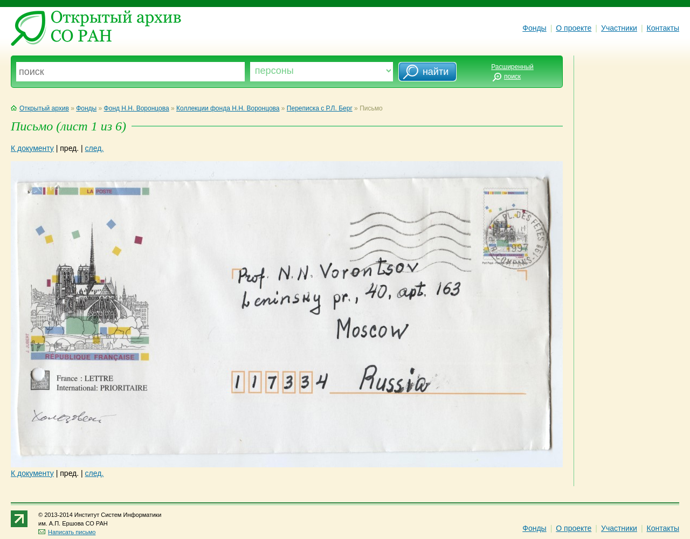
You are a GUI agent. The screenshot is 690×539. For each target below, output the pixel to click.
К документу (32, 148)
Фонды (534, 28)
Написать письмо (66, 532)
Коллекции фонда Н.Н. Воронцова (227, 108)
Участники (619, 28)
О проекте (573, 28)
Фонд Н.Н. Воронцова (136, 108)
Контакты (663, 28)
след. (94, 148)
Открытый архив (40, 108)
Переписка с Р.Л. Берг (320, 108)
